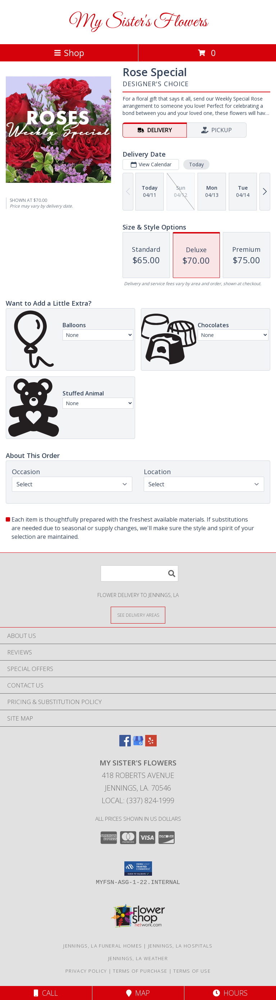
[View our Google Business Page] (138, 744)
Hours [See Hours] (230, 993)
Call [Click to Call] (46, 993)
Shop (69, 53)
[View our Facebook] (125, 744)
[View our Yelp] (151, 744)
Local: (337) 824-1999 (138, 800)
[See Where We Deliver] (138, 614)
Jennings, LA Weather (138, 958)
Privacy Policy (86, 971)
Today (196, 164)
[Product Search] (139, 573)
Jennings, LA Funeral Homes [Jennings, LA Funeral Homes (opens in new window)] (102, 946)
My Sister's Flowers (138, 22)
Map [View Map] (138, 993)
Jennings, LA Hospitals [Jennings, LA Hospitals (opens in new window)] (180, 946)
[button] (138, 868)
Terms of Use (192, 971)
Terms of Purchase (140, 971)
